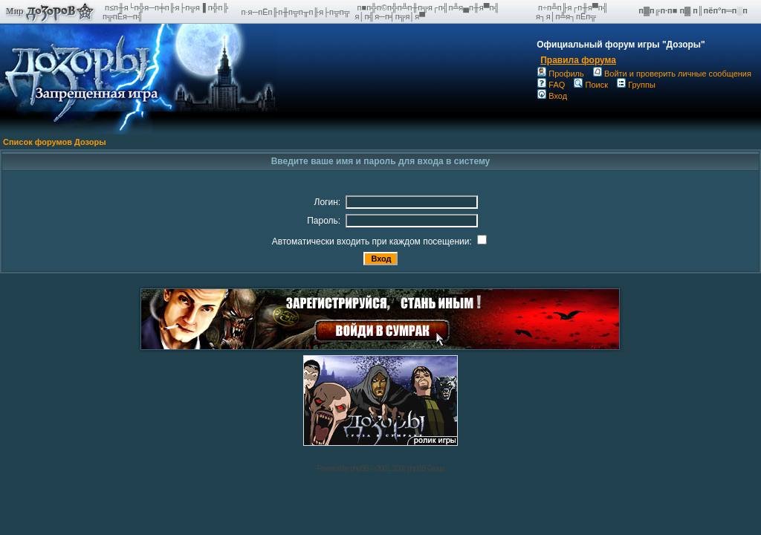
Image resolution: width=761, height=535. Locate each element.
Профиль (560, 73)
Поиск (590, 84)
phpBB (359, 468)
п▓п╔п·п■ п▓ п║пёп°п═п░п (694, 10)
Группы (636, 84)
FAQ (551, 84)
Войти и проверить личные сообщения (672, 73)
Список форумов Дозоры (54, 141)
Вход (552, 95)
